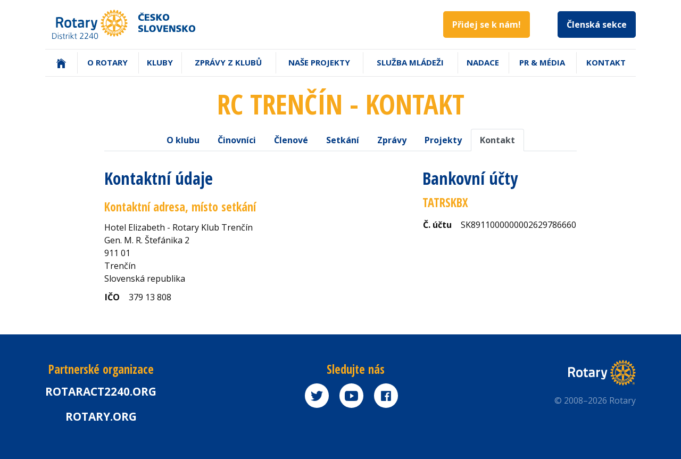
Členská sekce (597, 24)
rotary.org (101, 416)
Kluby (160, 62)
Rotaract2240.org (100, 391)
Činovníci (237, 140)
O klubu (183, 140)
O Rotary (107, 62)
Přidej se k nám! (486, 24)
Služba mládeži (410, 62)
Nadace (483, 62)
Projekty (443, 140)
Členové (291, 140)
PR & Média (542, 62)
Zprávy (391, 140)
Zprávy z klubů (228, 62)
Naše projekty (319, 62)
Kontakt (606, 62)
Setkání (342, 140)
